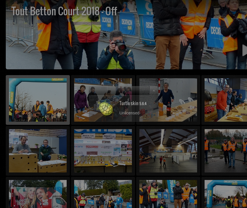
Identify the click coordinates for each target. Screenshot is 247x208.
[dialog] (123, 104)
